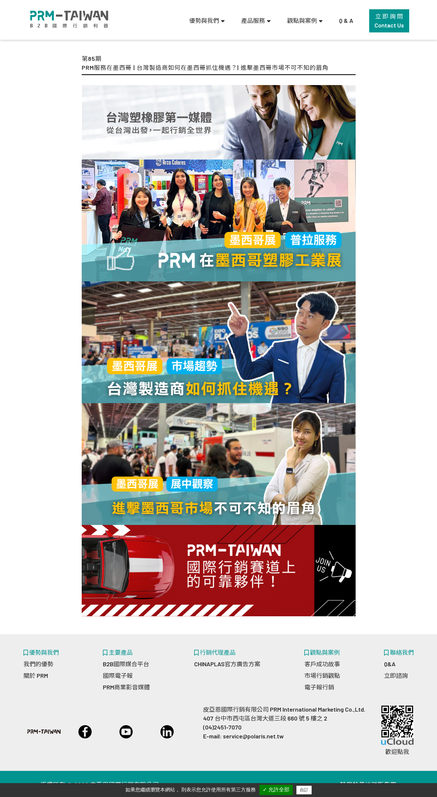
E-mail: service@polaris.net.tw (243, 736)
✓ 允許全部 (276, 789)
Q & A (346, 20)
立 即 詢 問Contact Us (389, 21)
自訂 (304, 789)
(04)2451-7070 (222, 727)
